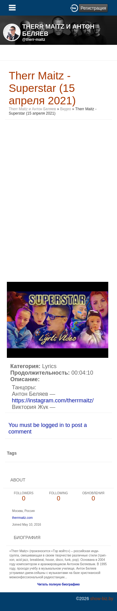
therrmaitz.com (22, 517)
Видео (65, 109)
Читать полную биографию (58, 584)
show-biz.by (101, 598)
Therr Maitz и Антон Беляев (32, 109)
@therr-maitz (33, 39)
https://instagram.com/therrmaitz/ (53, 400)
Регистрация (93, 8)
